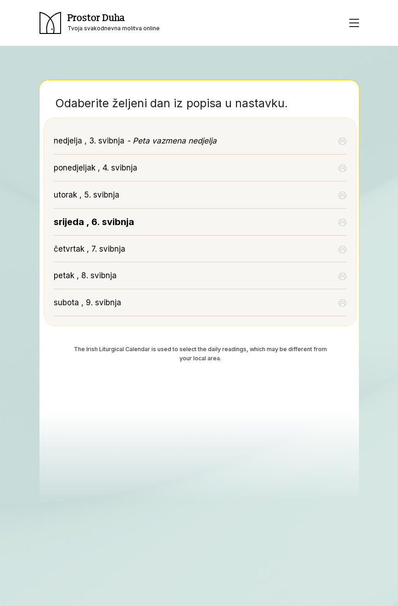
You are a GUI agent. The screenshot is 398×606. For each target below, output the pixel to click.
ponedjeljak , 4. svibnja (95, 167)
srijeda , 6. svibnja (94, 221)
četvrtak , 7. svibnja (89, 248)
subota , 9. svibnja (87, 302)
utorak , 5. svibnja (86, 194)
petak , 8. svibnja (85, 275)
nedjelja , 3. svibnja (135, 140)
